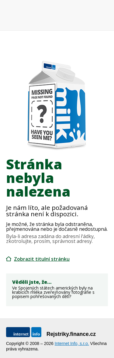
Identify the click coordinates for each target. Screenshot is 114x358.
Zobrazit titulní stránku (42, 259)
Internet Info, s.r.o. (72, 343)
